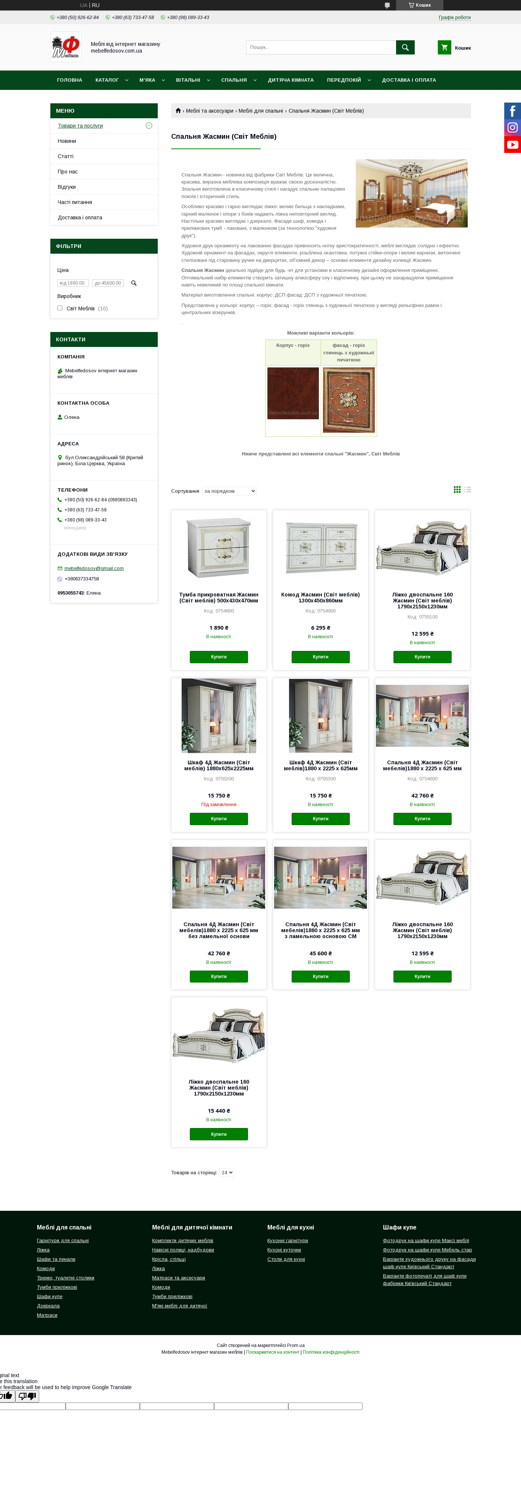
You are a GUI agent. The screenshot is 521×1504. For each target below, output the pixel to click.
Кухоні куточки (284, 1250)
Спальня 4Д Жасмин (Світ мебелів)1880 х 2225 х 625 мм (422, 765)
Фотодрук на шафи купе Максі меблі (426, 1240)
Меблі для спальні (261, 111)
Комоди (46, 1268)
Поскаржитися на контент (272, 1352)
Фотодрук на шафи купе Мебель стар (427, 1250)
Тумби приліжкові (57, 1287)
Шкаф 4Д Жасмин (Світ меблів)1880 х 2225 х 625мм (321, 765)
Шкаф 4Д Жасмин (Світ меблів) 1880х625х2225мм (219, 765)
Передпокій (344, 80)
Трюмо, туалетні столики (65, 1278)
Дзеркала (48, 1306)
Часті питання (75, 202)
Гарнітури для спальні (63, 1240)
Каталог (107, 80)
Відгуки (67, 187)
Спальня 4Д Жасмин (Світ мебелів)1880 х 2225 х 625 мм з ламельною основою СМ (320, 930)
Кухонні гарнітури (287, 1240)
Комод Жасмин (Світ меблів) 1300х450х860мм (320, 598)
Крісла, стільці (169, 1259)
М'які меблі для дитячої (179, 1306)
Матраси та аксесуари (178, 1278)
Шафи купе (49, 1296)
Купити (219, 656)
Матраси (47, 1315)
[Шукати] (405, 47)
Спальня (234, 80)
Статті (65, 156)
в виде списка (467, 491)
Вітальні (188, 80)
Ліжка (43, 1250)
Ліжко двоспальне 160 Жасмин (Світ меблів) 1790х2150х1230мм (422, 601)
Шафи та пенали (56, 1259)
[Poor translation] (27, 1396)
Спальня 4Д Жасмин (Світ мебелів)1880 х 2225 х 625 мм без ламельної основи (218, 930)
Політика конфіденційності (331, 1352)
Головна (69, 80)
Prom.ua (296, 1345)
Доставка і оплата (409, 80)
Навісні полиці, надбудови (183, 1250)
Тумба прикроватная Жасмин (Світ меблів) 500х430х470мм (218, 598)
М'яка (147, 80)
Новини (67, 141)
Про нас (68, 172)
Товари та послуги (80, 126)
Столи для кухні (286, 1259)
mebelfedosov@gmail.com (94, 568)
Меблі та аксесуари (209, 111)
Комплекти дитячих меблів (182, 1240)
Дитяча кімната (291, 80)
